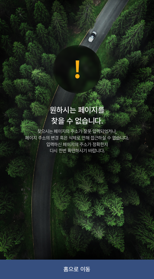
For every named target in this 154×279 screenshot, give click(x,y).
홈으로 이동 (77, 269)
